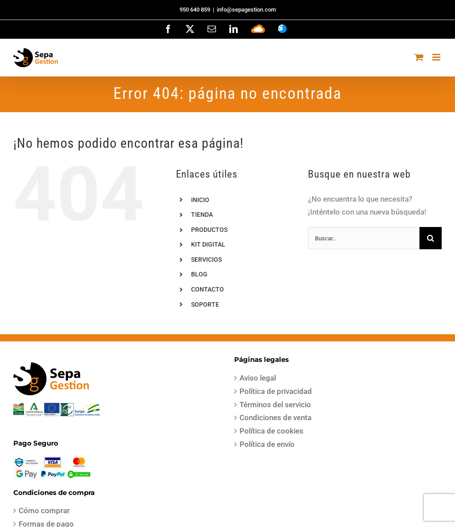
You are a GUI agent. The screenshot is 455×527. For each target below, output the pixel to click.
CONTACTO (207, 289)
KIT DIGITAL (208, 244)
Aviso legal (257, 377)
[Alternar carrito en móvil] (419, 57)
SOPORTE (205, 304)
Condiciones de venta (275, 417)
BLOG (199, 274)
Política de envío (267, 444)
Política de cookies (271, 430)
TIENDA (202, 214)
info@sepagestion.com (246, 9)
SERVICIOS (206, 259)
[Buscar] (430, 238)
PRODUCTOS (209, 229)
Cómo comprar (44, 510)
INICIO (200, 199)
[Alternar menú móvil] (437, 57)
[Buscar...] (363, 238)
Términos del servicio (275, 404)
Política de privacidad (275, 391)
